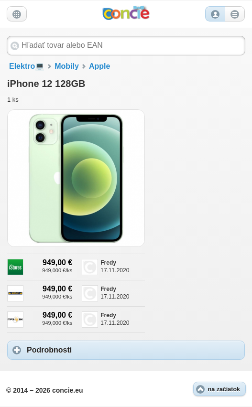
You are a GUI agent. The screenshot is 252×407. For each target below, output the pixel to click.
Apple (99, 66)
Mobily (67, 66)
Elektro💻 (26, 66)
